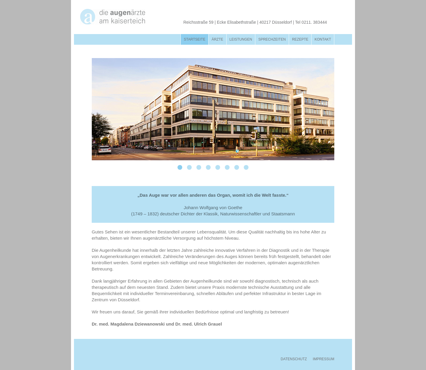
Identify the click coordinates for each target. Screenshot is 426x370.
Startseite (194, 39)
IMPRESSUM (323, 359)
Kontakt (322, 39)
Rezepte (300, 39)
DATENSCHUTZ (294, 359)
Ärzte (217, 39)
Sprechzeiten (272, 39)
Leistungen (241, 39)
